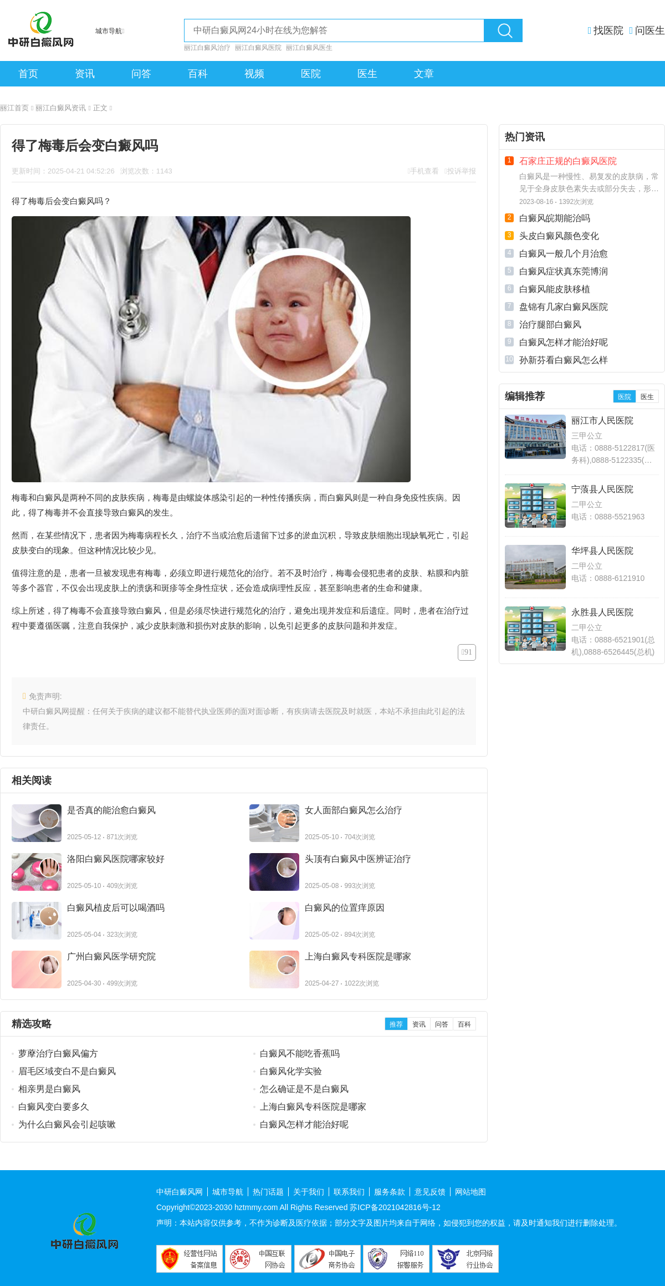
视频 (254, 73)
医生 (367, 73)
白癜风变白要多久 (53, 1106)
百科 (198, 73)
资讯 (85, 73)
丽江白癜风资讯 (62, 108)
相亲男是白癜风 (49, 1089)
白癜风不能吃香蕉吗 (300, 1053)
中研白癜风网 (179, 1191)
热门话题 (268, 1191)
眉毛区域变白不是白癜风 (67, 1071)
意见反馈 (430, 1191)
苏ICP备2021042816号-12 (395, 1207)
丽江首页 (16, 108)
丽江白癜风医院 (258, 48)
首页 (28, 73)
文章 (424, 73)
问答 (141, 73)
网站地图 (470, 1191)
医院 (311, 73)
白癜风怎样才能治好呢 (304, 1124)
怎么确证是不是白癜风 (304, 1089)
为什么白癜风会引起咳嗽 (67, 1124)
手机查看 (424, 171)
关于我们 (308, 1191)
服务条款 (389, 1191)
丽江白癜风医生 (309, 48)
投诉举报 (461, 171)
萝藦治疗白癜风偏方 (58, 1053)
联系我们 (349, 1191)
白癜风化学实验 (291, 1071)
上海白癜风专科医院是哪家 (313, 1106)
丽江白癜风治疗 (207, 48)
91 (468, 652)
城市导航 (227, 1191)
